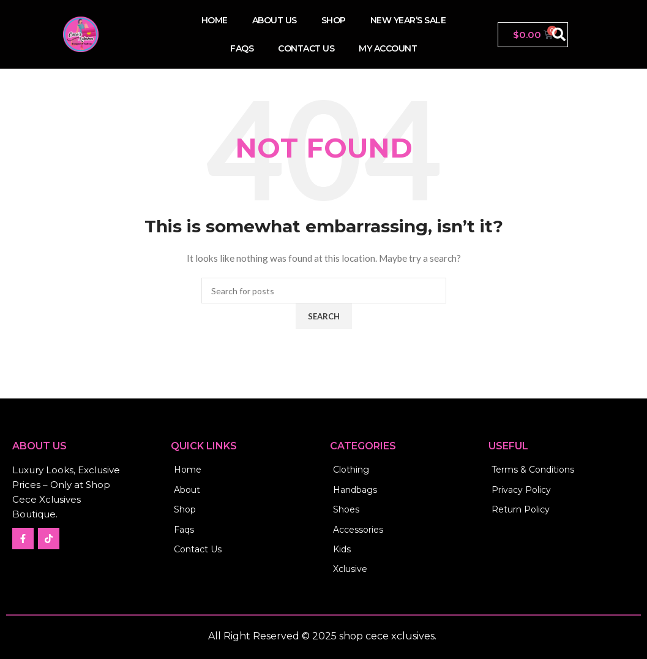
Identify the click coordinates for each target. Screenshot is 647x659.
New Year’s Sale (408, 20)
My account (388, 48)
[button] (559, 34)
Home (214, 20)
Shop (333, 20)
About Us (274, 20)
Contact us (306, 48)
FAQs (241, 48)
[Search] (323, 290)
